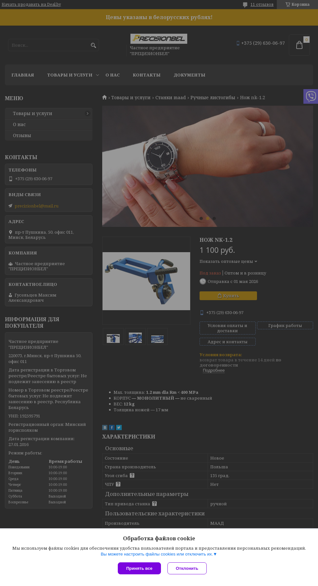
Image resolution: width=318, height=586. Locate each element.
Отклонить (187, 568)
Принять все (139, 568)
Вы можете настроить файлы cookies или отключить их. (157, 554)
